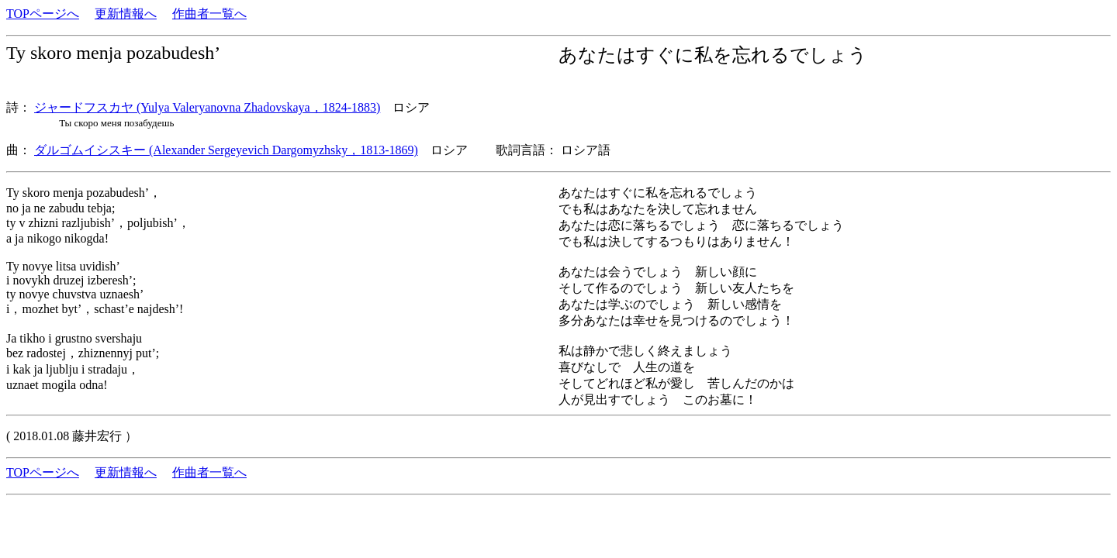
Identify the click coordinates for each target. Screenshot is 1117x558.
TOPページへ (42, 13)
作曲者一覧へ (209, 13)
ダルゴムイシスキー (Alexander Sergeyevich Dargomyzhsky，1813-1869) (226, 150)
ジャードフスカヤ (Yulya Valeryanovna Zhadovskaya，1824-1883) (207, 107)
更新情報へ (126, 13)
